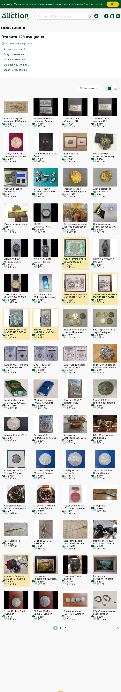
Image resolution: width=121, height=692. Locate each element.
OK (112, 4)
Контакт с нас (59, 683)
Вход (112, 16)
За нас (45, 683)
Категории (50, 678)
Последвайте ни (80, 683)
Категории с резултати (19, 43)
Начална (38, 678)
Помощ (63, 678)
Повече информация (93, 4)
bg (118, 16)
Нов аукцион (106, 16)
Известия (34, 683)
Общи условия (77, 678)
